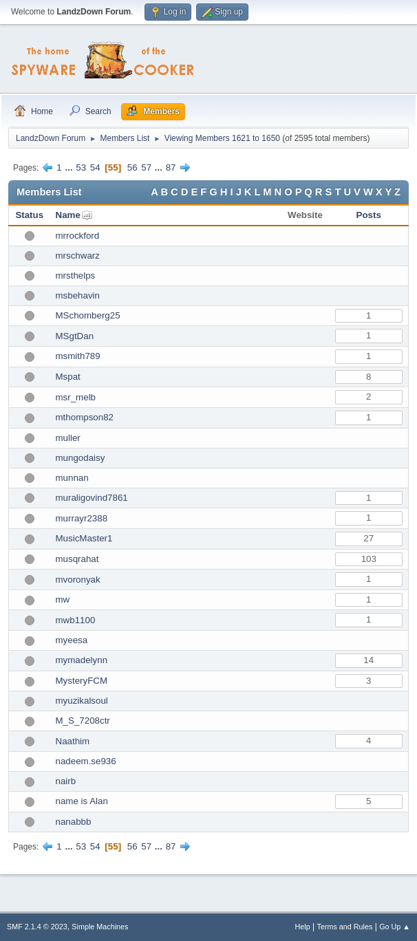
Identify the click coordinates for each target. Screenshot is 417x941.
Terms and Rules (345, 926)
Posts (368, 215)
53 (81, 167)
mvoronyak (78, 579)
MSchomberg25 (88, 315)
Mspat (68, 376)
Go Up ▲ (394, 926)
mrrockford (78, 235)
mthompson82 (85, 417)
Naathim (73, 741)
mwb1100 (76, 620)
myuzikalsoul (82, 700)
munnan (72, 478)
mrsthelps (76, 275)
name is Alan (82, 801)
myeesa (72, 640)
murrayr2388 (82, 518)
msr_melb (76, 397)
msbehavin (78, 295)
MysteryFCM (82, 680)
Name (68, 215)
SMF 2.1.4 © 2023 (37, 926)
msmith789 (78, 356)
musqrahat (77, 559)
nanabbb (74, 821)
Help (302, 926)
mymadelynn (82, 660)
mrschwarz (78, 255)
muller (68, 438)
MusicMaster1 (84, 538)
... (70, 167)
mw (63, 599)
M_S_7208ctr (83, 720)
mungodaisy (80, 458)
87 (171, 167)
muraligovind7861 (92, 498)
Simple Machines (100, 926)
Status (29, 215)
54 (95, 167)
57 (146, 167)
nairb (66, 781)
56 (132, 167)
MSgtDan (75, 336)
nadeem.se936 (86, 761)
